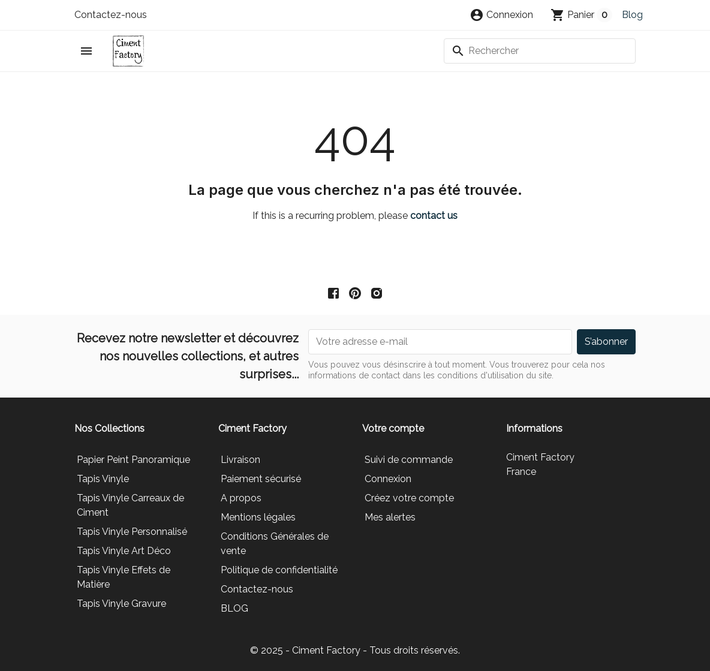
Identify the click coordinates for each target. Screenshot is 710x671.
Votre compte (393, 428)
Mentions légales (258, 517)
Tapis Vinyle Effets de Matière (123, 577)
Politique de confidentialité (279, 570)
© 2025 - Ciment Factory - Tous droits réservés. (355, 650)
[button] (501, 15)
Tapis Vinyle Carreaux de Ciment (130, 505)
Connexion (388, 479)
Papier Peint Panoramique (133, 459)
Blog (632, 14)
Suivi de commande (409, 459)
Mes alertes (390, 517)
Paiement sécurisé (261, 479)
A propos (241, 498)
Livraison (240, 459)
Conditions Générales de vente (275, 543)
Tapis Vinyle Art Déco (124, 550)
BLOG (234, 608)
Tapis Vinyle (103, 479)
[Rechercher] (540, 51)
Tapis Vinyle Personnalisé (132, 531)
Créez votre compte (409, 498)
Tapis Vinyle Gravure (121, 603)
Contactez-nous (110, 14)
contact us (434, 215)
